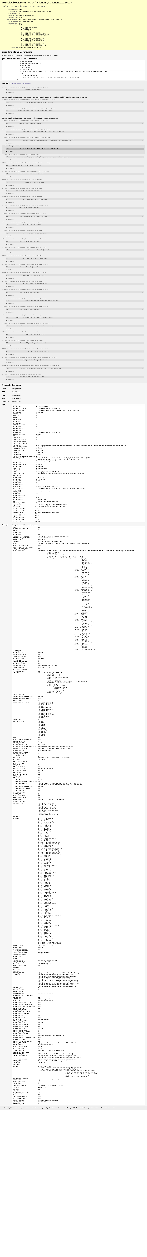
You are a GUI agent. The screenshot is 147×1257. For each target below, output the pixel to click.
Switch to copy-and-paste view (21, 90)
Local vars (10, 99)
